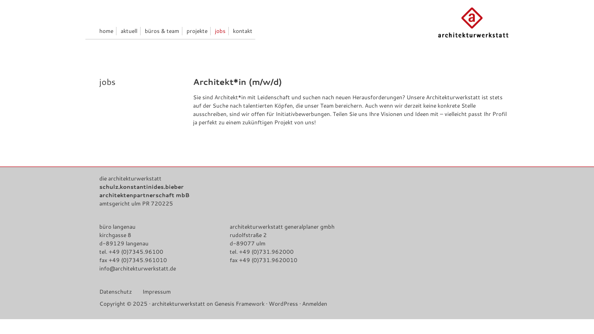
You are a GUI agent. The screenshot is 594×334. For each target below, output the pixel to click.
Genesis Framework (239, 304)
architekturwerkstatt (178, 304)
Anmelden (314, 304)
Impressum (156, 291)
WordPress (283, 304)
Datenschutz (115, 291)
